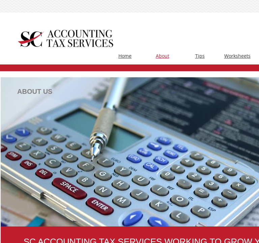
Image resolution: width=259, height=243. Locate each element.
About (162, 56)
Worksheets (237, 56)
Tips (200, 56)
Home (125, 56)
